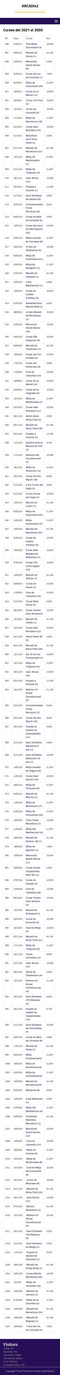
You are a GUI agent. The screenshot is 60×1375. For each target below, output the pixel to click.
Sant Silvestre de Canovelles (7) (34, 1028)
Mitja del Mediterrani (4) (34, 830)
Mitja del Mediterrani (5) (34, 1109)
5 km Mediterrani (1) (34, 283)
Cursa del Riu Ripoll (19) (33, 719)
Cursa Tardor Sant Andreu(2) (34, 612)
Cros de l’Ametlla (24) (33, 373)
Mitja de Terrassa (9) (32, 786)
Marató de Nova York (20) (34, 647)
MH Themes (49, 1371)
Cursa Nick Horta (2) (32, 603)
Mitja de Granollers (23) (34, 813)
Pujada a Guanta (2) (32, 435)
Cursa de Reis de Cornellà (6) (34, 1039)
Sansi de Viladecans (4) (34, 973)
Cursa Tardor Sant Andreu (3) (33, 901)
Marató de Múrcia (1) (31, 795)
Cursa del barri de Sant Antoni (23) (34, 229)
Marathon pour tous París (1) (31, 139)
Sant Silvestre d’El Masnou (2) (34, 1000)
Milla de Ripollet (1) (32, 848)
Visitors (10, 1344)
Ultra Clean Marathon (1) (33, 822)
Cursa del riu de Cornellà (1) (34, 75)
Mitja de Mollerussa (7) (34, 400)
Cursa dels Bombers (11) (33, 409)
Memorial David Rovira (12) (33, 1132)
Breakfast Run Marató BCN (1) (34, 305)
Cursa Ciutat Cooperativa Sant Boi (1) (33, 871)
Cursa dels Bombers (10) (33, 128)
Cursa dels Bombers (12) (33, 629)
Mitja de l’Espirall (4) (33, 171)
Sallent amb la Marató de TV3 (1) (34, 446)
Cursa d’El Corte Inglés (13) (33, 565)
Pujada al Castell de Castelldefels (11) (33, 731)
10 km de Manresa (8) (32, 1181)
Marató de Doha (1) (31, 1047)
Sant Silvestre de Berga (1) (34, 1245)
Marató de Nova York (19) (34, 426)
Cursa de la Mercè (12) (32, 382)
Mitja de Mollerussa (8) (34, 1160)
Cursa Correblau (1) (33, 956)
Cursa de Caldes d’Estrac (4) (32, 294)
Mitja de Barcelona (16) (34, 119)
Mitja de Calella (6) (31, 1151)
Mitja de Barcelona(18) (34, 1065)
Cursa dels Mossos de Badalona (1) (33, 553)
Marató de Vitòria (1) (31, 576)
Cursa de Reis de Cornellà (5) (34, 218)
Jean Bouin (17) (32, 1199)
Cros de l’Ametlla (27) (33, 1142)
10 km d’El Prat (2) (34, 102)
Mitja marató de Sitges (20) (33, 769)
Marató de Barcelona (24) (34, 1310)
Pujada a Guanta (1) (32, 188)
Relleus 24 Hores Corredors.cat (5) (33, 1220)
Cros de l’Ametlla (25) (33, 594)
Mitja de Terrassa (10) (33, 1284)
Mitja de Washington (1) (33, 160)
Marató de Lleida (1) (31, 620)
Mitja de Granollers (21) (34, 257)
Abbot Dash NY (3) (34, 638)
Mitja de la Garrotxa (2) (32, 1301)
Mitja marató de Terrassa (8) (34, 239)
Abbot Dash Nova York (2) (33, 417)
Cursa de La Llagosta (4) (32, 391)
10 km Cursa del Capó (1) (33, 495)
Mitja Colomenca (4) (34, 522)
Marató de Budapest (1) (33, 911)
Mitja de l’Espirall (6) (33, 947)
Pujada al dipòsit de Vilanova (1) (33, 1255)
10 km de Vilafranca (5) (33, 248)
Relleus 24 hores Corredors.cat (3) (33, 695)
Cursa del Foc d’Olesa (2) (33, 356)
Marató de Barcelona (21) (34, 149)
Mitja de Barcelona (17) (34, 804)
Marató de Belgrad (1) (32, 1319)
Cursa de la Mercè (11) (32, 93)
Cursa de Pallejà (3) (31, 881)
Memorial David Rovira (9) (33, 65)
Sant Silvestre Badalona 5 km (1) (34, 746)
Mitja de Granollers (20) (34, 84)
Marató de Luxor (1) (31, 504)
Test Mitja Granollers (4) (34, 45)
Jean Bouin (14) (32, 179)
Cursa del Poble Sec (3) (33, 364)
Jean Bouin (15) (32, 673)
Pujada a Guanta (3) (32, 682)
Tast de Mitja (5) (33, 929)
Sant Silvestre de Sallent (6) (34, 197)
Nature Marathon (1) (33, 1208)
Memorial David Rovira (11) (33, 858)
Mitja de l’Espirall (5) (33, 664)
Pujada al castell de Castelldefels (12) (33, 1014)
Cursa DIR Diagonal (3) (33, 338)
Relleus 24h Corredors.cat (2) (33, 458)
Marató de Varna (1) (31, 54)
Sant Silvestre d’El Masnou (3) (34, 1234)
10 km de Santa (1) (31, 585)
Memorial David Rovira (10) (33, 327)
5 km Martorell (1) (34, 1100)
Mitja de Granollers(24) (34, 1074)
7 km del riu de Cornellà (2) (34, 1328)
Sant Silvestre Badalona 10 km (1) (34, 758)
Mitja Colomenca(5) (34, 1056)
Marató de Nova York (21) (34, 938)
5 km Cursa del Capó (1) (34, 486)
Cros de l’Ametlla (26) (33, 890)
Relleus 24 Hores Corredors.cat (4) (33, 986)
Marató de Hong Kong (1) (34, 1266)
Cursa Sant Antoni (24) (32, 777)
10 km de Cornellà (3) (32, 110)
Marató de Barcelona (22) (34, 530)
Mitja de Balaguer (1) (33, 266)
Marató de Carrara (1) (32, 1292)
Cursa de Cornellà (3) (32, 920)
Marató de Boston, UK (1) (34, 839)
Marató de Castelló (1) (32, 275)
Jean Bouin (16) (32, 964)
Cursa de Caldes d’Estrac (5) (32, 541)
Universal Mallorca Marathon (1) (33, 1119)
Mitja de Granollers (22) (34, 513)
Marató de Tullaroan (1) (33, 347)
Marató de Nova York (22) (34, 1190)
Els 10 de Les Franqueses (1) (34, 656)
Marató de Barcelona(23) (34, 1083)
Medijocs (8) (33, 1090)
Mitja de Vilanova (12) (33, 469)
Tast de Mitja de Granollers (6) (33, 1171)
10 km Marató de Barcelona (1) (34, 315)
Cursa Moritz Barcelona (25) (34, 1275)
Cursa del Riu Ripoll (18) (33, 478)
